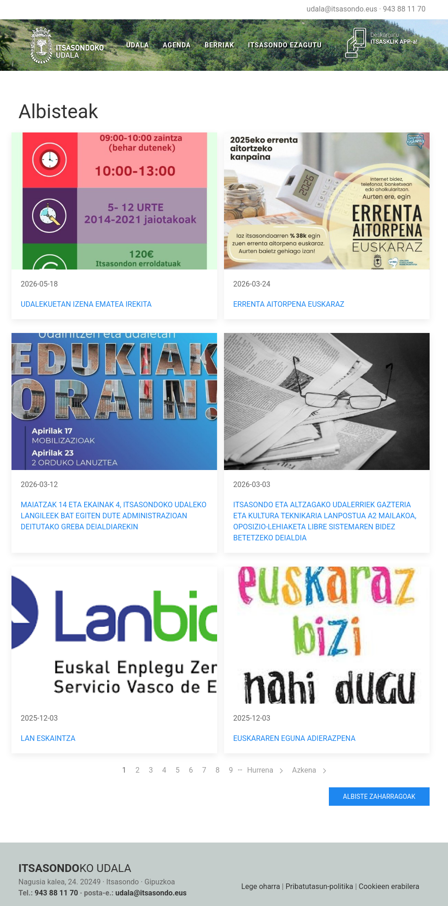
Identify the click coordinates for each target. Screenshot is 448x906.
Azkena (309, 770)
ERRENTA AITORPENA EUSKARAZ (289, 304)
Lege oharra (260, 886)
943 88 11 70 (404, 9)
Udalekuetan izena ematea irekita (86, 304)
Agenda (177, 45)
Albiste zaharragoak (379, 796)
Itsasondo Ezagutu (285, 45)
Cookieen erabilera (389, 886)
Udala (137, 45)
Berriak (219, 45)
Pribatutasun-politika (319, 886)
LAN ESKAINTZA (48, 738)
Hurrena (265, 770)
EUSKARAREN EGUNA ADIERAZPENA (294, 738)
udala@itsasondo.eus (342, 9)
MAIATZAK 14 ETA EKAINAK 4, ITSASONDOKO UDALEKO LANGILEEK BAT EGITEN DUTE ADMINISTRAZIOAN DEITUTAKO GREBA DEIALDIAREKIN (114, 515)
